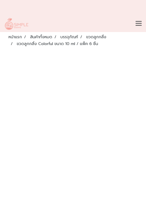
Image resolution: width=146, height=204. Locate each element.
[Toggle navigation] (138, 24)
